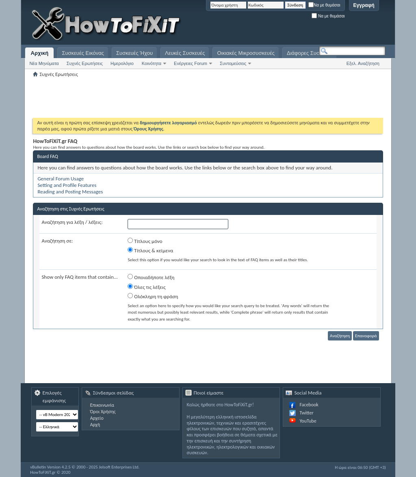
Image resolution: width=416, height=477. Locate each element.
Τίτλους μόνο (145, 241)
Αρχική (40, 53)
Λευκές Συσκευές (185, 53)
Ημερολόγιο (122, 63)
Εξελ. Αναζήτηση (363, 63)
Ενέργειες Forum (190, 63)
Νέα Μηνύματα (43, 63)
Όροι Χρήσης (103, 411)
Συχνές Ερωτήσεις (85, 63)
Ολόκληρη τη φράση (153, 296)
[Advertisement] (284, 24)
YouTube (307, 421)
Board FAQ (47, 156)
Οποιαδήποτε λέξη (151, 277)
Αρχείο (97, 418)
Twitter (306, 413)
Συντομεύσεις (233, 63)
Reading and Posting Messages (70, 192)
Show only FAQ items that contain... (79, 277)
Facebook (308, 405)
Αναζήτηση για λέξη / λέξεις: (71, 222)
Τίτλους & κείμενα (150, 250)
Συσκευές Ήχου (134, 53)
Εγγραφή (364, 5)
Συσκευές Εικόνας (83, 53)
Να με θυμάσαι (324, 5)
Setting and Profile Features (66, 185)
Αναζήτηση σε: (57, 241)
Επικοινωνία (102, 405)
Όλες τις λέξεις (146, 287)
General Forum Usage (60, 179)
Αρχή (95, 424)
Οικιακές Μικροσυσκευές (246, 53)
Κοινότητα (151, 63)
